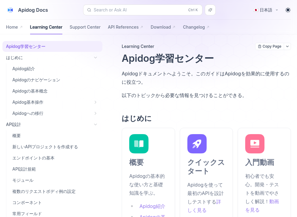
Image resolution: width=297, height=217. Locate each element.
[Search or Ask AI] (210, 10)
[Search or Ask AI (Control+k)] (142, 10)
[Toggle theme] (288, 10)
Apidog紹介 (152, 206)
